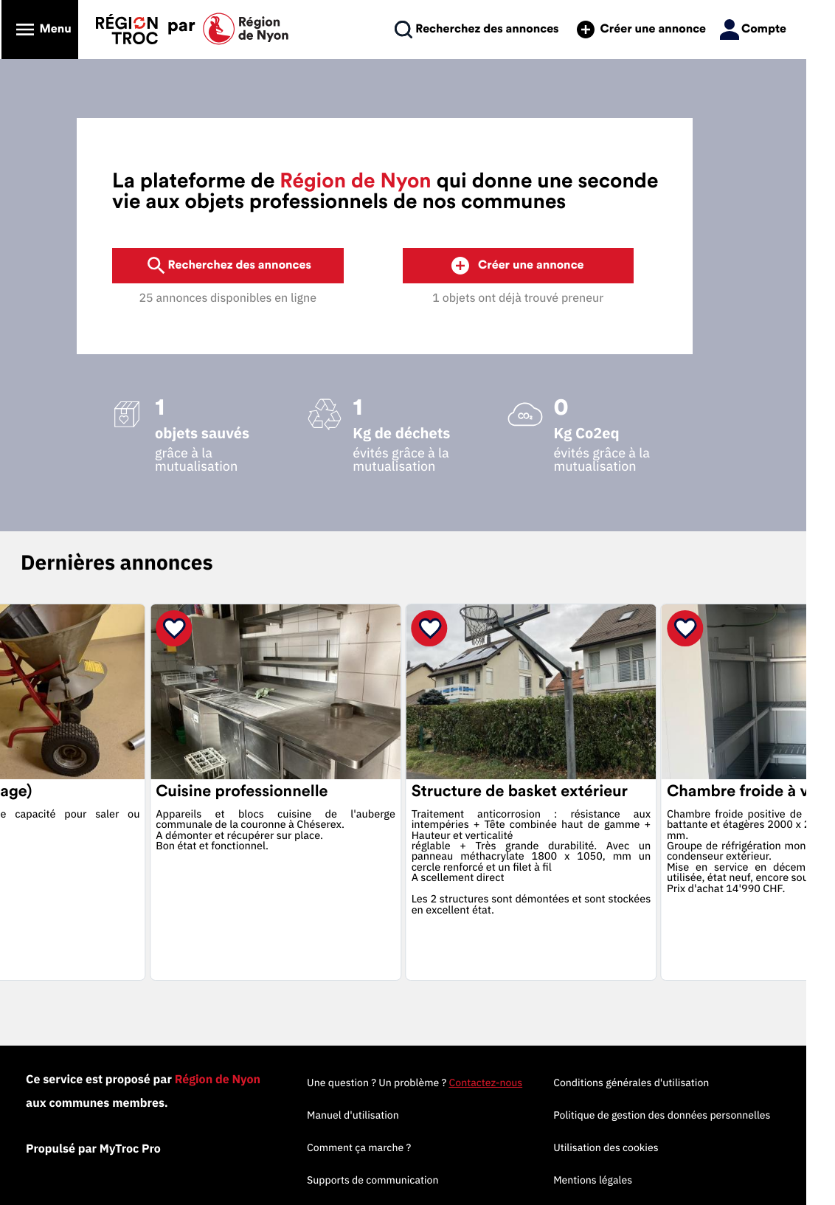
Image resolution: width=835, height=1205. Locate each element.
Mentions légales (611, 1180)
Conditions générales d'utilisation (650, 1082)
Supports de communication (391, 1180)
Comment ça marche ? (378, 1147)
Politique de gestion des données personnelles (680, 1115)
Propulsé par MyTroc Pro (102, 1149)
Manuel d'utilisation (372, 1115)
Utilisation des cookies (624, 1147)
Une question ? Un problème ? (433, 1082)
